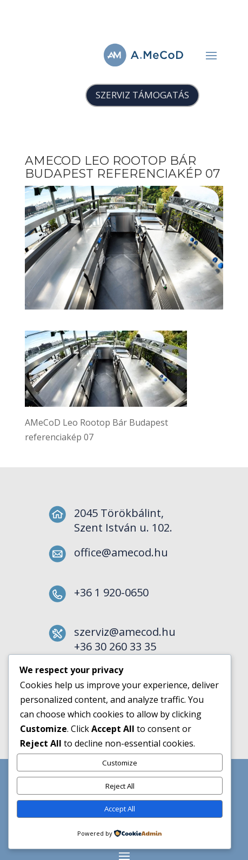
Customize (119, 763)
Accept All (119, 809)
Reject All (120, 786)
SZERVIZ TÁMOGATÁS (142, 95)
